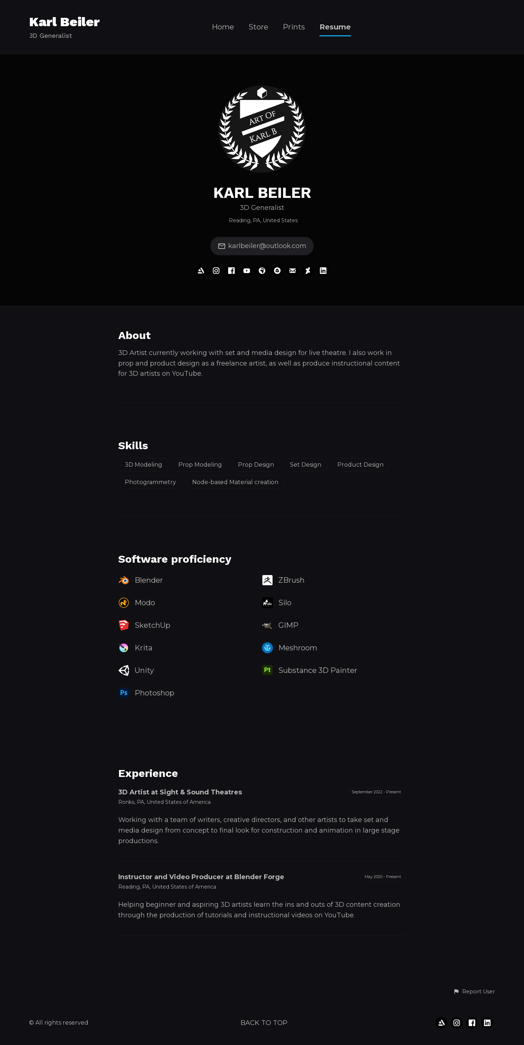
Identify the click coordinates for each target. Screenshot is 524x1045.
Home (223, 27)
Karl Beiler (64, 21)
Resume (335, 27)
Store (258, 27)
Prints (294, 27)
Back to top (264, 1023)
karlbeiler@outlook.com (262, 246)
